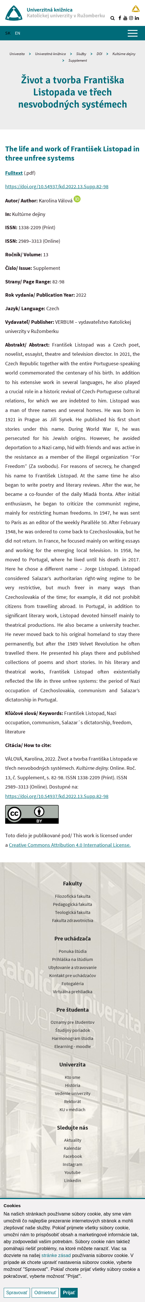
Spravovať (17, 1292)
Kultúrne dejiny (124, 53)
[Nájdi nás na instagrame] (131, 18)
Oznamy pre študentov (72, 1022)
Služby (81, 53)
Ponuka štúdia (73, 951)
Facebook (72, 1156)
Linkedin (72, 1180)
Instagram (72, 1164)
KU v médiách (72, 1109)
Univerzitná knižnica (50, 53)
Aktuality (72, 1140)
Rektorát (72, 1101)
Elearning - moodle (72, 1046)
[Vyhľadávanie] (112, 18)
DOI (99, 53)
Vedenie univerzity (72, 1093)
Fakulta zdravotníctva (72, 920)
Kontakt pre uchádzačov (72, 975)
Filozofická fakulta (72, 896)
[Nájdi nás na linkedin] (137, 18)
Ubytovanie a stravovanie (72, 967)
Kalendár (72, 1148)
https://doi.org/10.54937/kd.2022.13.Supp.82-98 (56, 186)
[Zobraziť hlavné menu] (132, 33)
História (72, 1085)
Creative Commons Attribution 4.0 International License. (70, 845)
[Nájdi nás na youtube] (125, 18)
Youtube (72, 1172)
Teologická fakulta (72, 912)
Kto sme (72, 1077)
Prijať (69, 1292)
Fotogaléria (73, 983)
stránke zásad (56, 1255)
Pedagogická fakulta (72, 904)
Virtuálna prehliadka (72, 991)
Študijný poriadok (72, 1030)
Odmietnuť (45, 1292)
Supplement (77, 60)
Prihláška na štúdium (72, 959)
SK (7, 33)
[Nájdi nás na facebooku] (120, 18)
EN (17, 33)
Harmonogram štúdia (72, 1038)
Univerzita (17, 53)
